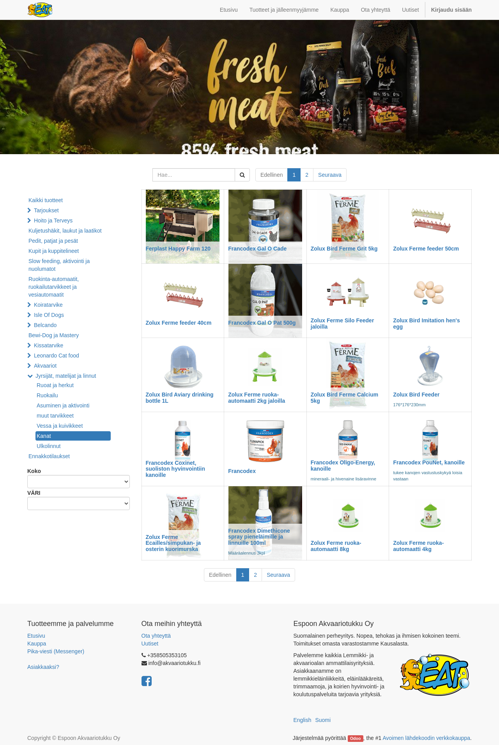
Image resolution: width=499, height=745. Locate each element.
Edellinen (271, 175)
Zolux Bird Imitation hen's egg (426, 323)
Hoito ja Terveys (53, 220)
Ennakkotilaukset (49, 456)
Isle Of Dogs (49, 315)
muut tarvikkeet (55, 416)
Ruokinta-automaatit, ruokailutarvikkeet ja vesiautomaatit (53, 287)
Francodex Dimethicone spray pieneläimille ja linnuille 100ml (259, 537)
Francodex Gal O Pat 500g (262, 323)
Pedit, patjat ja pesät (53, 241)
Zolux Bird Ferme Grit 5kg (344, 248)
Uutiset (150, 643)
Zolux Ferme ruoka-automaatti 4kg (418, 546)
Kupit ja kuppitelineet (53, 251)
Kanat (44, 436)
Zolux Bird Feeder (416, 394)
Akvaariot (45, 366)
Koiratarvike (48, 305)
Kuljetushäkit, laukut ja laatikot (65, 231)
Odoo (355, 738)
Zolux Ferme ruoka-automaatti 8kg (336, 546)
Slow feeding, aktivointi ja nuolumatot (59, 265)
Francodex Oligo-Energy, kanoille (343, 465)
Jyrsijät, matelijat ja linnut (65, 376)
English (302, 720)
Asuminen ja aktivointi (63, 405)
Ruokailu (47, 395)
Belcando (45, 325)
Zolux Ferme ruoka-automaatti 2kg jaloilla (256, 397)
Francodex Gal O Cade (257, 248)
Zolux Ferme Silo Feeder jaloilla (342, 323)
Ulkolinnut (48, 446)
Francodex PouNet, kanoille (429, 462)
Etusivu (36, 636)
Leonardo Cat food (56, 355)
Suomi (323, 720)
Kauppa (36, 643)
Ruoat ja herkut (55, 385)
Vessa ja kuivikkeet (60, 426)
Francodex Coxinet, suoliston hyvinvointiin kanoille (175, 469)
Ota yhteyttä (156, 636)
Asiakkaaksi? (43, 667)
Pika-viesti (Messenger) (55, 651)
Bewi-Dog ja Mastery (53, 335)
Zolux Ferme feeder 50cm (426, 248)
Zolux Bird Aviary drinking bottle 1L (180, 397)
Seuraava (330, 175)
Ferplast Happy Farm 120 (178, 248)
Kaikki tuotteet (45, 200)
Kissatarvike (48, 345)
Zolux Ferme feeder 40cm (179, 323)
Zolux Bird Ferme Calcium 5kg (344, 397)
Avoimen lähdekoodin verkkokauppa (426, 738)
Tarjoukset (46, 210)
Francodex (242, 471)
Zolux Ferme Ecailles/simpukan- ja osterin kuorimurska (173, 543)
